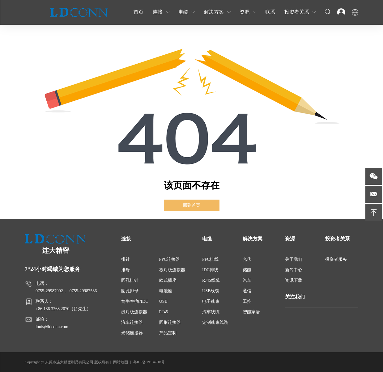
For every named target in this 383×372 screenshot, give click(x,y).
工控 (247, 301)
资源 (290, 238)
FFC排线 (210, 259)
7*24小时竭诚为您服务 (52, 269)
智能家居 (251, 312)
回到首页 (191, 205)
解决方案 (252, 238)
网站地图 (120, 362)
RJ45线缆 (211, 280)
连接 (126, 238)
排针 (125, 259)
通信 (247, 291)
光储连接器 (132, 333)
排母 (125, 270)
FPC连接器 (169, 259)
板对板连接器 (172, 270)
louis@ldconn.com (52, 326)
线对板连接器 (134, 312)
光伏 (247, 259)
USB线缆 (210, 291)
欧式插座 (168, 280)
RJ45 (163, 312)
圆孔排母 (129, 291)
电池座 (165, 291)
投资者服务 (336, 259)
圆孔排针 (129, 280)
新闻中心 (293, 270)
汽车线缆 (210, 312)
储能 (247, 270)
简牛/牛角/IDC (134, 301)
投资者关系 (337, 238)
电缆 (207, 238)
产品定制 (168, 333)
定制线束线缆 (215, 322)
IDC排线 (210, 270)
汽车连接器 (132, 322)
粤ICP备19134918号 (149, 362)
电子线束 (210, 301)
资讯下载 (293, 280)
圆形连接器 (170, 322)
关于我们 (293, 259)
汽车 (247, 280)
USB (163, 301)
